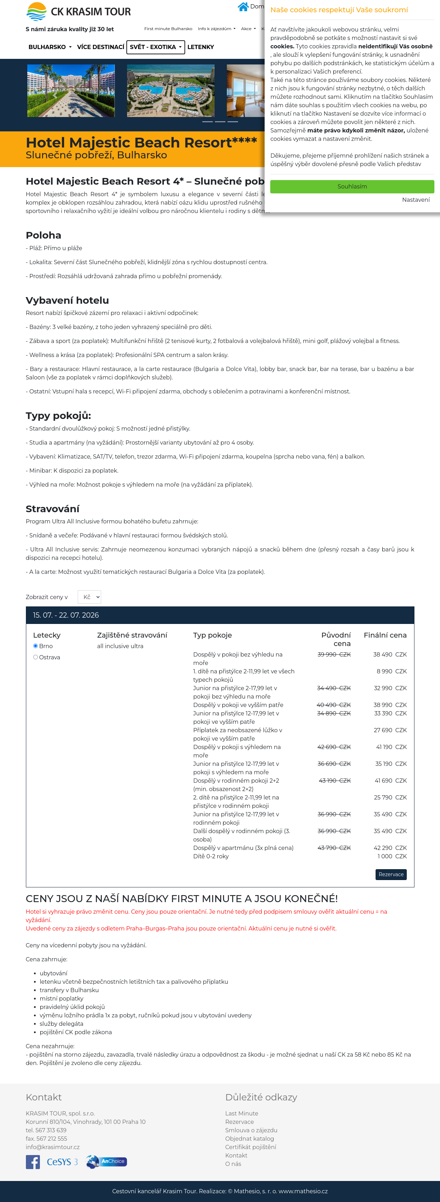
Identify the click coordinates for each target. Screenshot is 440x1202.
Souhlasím (352, 186)
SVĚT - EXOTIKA (153, 47)
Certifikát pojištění (251, 1147)
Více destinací (101, 47)
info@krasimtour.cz (53, 1147)
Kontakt (236, 1155)
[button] (55, 95)
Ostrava (47, 657)
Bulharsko (48, 47)
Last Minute (241, 1113)
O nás (233, 1164)
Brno (43, 646)
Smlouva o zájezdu (251, 1130)
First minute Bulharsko (168, 28)
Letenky (200, 47)
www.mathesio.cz (303, 1191)
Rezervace (391, 874)
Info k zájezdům (215, 28)
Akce (247, 28)
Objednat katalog (249, 1138)
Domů (253, 6)
